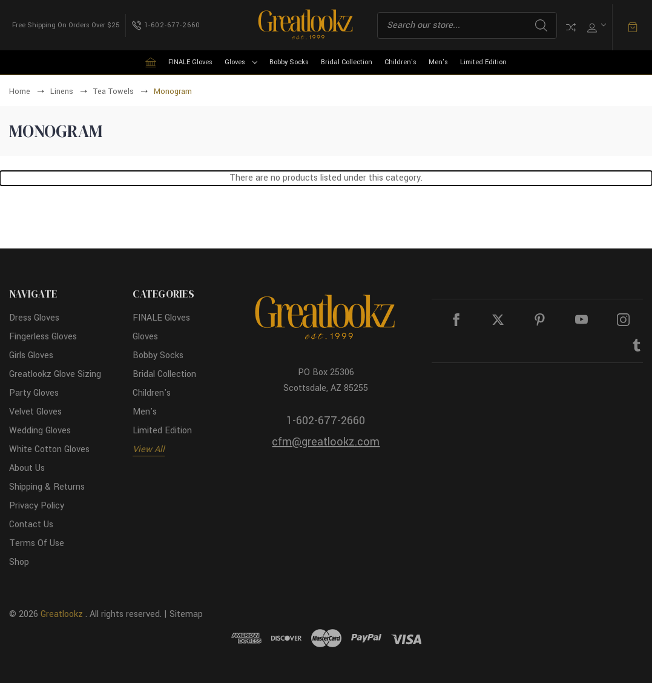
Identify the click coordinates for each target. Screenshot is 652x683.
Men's (438, 62)
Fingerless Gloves (43, 336)
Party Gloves (34, 393)
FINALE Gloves (190, 62)
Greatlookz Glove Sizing (55, 374)
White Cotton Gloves (49, 449)
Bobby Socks (289, 62)
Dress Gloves (34, 318)
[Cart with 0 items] (633, 27)
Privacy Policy (36, 505)
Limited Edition (483, 62)
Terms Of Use (36, 543)
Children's (400, 62)
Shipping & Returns (47, 487)
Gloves (241, 62)
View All (149, 449)
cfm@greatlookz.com (326, 442)
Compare (571, 27)
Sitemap (186, 614)
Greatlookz (62, 614)
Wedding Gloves (40, 430)
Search (541, 25)
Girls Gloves (31, 355)
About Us (27, 468)
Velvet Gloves (35, 411)
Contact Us (31, 524)
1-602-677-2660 (325, 420)
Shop (19, 562)
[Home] (150, 62)
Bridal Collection (346, 62)
